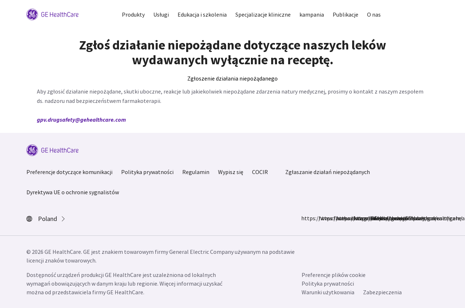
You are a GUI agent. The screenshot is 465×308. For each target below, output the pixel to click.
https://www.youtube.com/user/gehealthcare (375, 218)
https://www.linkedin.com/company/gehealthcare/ (340, 218)
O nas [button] (374, 14)
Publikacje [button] (345, 14)
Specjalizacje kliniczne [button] (263, 14)
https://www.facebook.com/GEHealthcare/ (305, 218)
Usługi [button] (161, 14)
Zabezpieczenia (382, 292)
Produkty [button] (133, 14)
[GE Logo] (52, 13)
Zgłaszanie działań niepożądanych (327, 171)
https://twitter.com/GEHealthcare (357, 218)
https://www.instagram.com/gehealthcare (323, 218)
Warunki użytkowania (328, 292)
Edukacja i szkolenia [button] (202, 14)
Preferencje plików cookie (334, 274)
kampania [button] (311, 14)
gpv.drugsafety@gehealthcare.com (81, 119)
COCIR (260, 171)
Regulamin (195, 171)
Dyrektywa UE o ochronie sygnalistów (72, 192)
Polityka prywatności (147, 171)
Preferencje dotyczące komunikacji (69, 171)
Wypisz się (230, 171)
